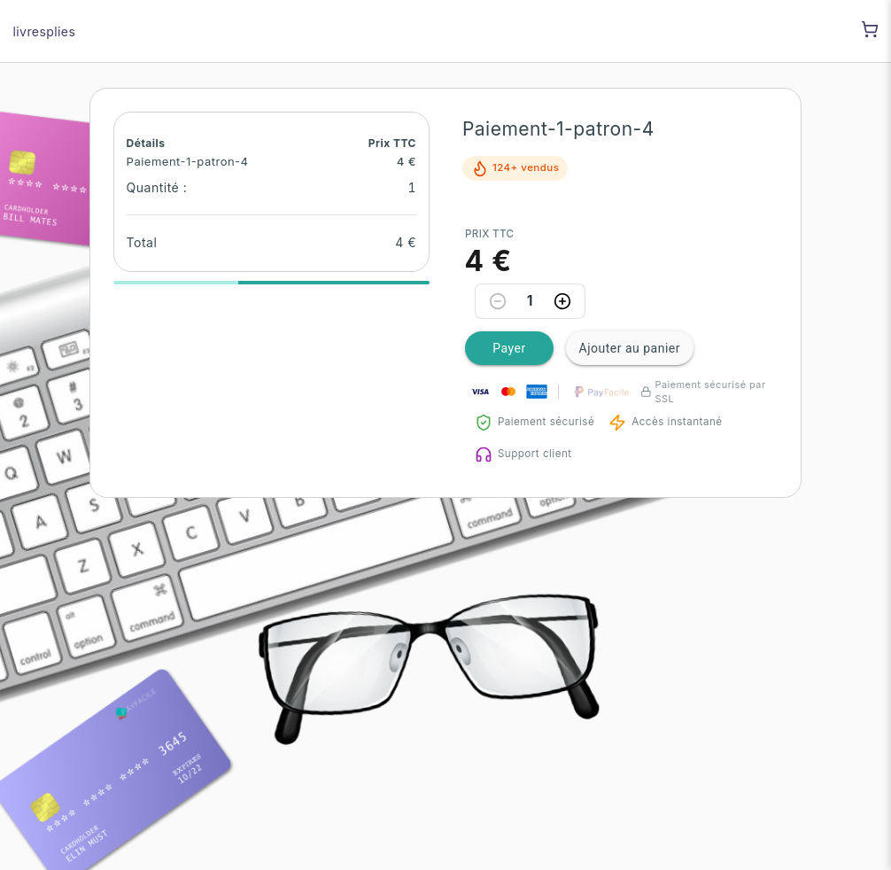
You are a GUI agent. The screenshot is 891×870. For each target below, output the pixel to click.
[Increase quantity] (562, 301)
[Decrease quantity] (498, 301)
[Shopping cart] (870, 29)
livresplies (44, 31)
